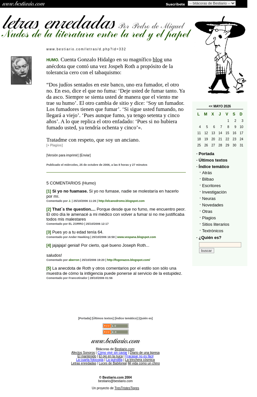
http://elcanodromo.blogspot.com (122, 201)
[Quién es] (145, 318)
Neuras (209, 198)
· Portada (205, 153)
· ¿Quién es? (209, 237)
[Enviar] (85, 155)
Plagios (209, 217)
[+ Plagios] (54, 145)
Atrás (207, 172)
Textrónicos (213, 230)
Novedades (213, 205)
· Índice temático (212, 166)
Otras (207, 211)
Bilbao (208, 179)
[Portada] (84, 318)
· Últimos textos (212, 160)
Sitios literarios (216, 224)
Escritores (211, 185)
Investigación (214, 192)
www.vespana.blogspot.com (136, 237)
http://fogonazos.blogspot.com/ (128, 260)
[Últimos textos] (103, 318)
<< (211, 106)
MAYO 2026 (222, 106)
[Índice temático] (126, 318)
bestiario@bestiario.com (115, 381)
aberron (74, 260)
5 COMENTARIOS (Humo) (71, 183)
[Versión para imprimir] (62, 155)
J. (70, 201)
